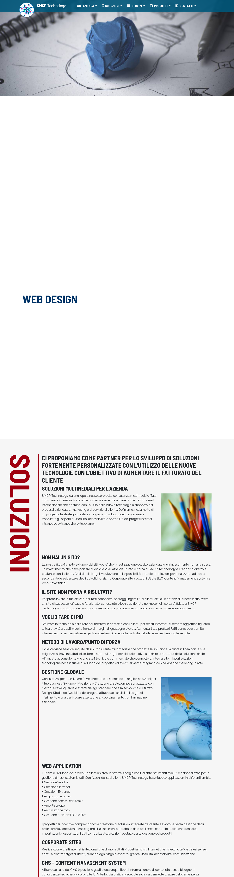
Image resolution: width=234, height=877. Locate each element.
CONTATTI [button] (185, 6)
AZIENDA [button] (86, 6)
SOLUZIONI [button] (111, 6)
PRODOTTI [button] (159, 6)
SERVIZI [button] (135, 6)
